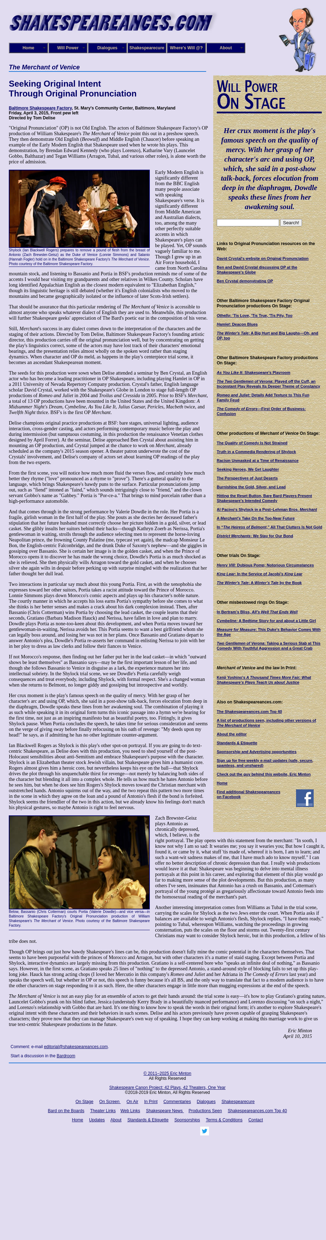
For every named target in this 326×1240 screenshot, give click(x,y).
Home (28, 47)
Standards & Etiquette (237, 743)
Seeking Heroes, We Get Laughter (248, 469)
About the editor (232, 734)
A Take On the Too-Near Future (256, 518)
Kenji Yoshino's (231, 677)
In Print (151, 1101)
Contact (255, 1119)
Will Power (68, 47)
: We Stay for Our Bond (255, 536)
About (226, 47)
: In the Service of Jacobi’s (255, 574)
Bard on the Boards (66, 1110)
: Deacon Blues (237, 324)
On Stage (84, 1101)
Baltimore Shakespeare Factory (40, 108)
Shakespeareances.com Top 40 (257, 1110)
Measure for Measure (236, 629)
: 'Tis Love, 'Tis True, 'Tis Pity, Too (255, 315)
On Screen (110, 1101)
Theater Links (103, 1110)
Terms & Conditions (224, 1119)
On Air (132, 1101)
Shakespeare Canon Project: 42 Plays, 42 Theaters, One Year (167, 1087)
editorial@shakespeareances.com (76, 1046)
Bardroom (66, 1055)
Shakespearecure (146, 47)
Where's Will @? (186, 47)
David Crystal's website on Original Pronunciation (263, 258)
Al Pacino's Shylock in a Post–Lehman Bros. (267, 509)
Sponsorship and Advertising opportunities (256, 752)
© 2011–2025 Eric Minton (167, 1073)
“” (269, 527)
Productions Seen (205, 1110)
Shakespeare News (165, 1110)
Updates (97, 1119)
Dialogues (107, 47)
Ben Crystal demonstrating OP (245, 281)
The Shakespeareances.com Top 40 (249, 711)
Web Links (130, 1110)
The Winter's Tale (232, 333)
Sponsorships (187, 1119)
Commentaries (177, 1101)
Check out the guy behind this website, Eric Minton (263, 774)
